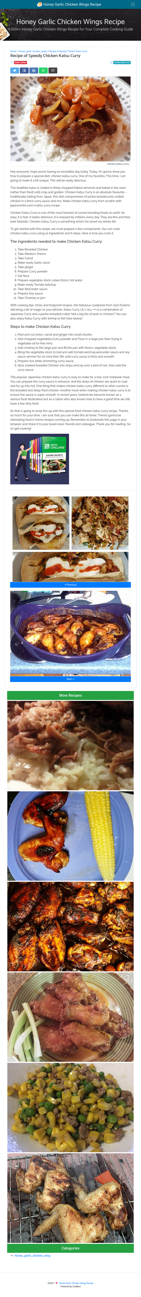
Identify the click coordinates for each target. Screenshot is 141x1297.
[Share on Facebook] (24, 70)
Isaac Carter (20, 62)
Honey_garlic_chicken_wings (33, 51)
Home (13, 51)
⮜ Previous (70, 584)
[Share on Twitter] (14, 70)
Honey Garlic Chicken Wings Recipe (69, 4)
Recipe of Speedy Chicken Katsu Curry (68, 51)
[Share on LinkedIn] (33, 70)
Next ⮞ (70, 679)
